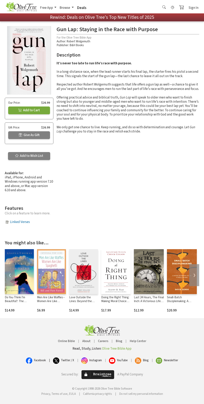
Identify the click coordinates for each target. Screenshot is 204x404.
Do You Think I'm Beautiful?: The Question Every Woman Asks (19, 303)
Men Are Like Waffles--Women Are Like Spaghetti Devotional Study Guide (51, 303)
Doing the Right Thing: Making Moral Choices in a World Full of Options (115, 303)
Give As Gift (29, 135)
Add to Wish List (29, 155)
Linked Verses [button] (20, 222)
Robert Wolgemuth (78, 41)
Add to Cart (29, 110)
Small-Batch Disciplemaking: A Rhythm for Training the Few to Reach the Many (181, 303)
